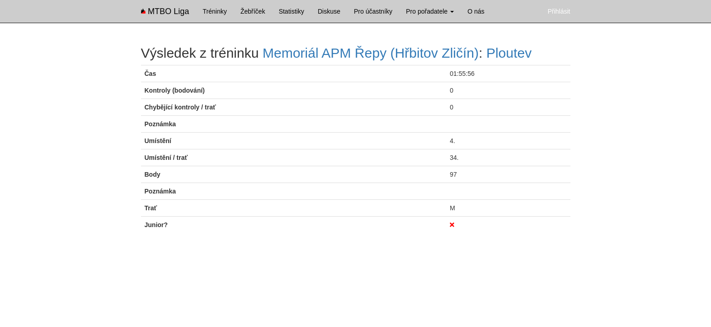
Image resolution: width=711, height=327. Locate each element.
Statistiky (291, 11)
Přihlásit (559, 11)
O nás (476, 11)
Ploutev (508, 52)
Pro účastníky (373, 11)
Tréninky (215, 11)
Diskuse (329, 11)
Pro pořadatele (430, 11)
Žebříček (252, 11)
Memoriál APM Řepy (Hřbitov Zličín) (371, 52)
